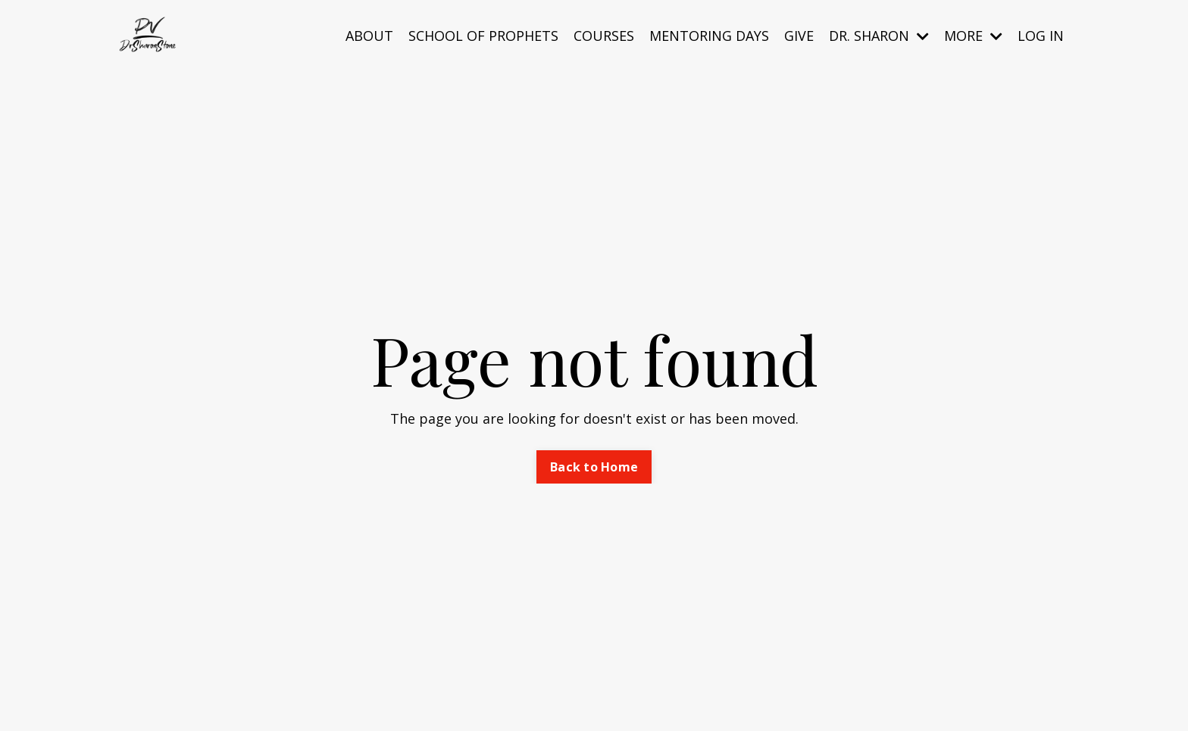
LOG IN (1041, 35)
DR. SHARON (879, 35)
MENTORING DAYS (709, 35)
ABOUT (369, 35)
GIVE (799, 35)
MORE (973, 35)
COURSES (604, 35)
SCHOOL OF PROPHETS (483, 35)
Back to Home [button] (594, 467)
